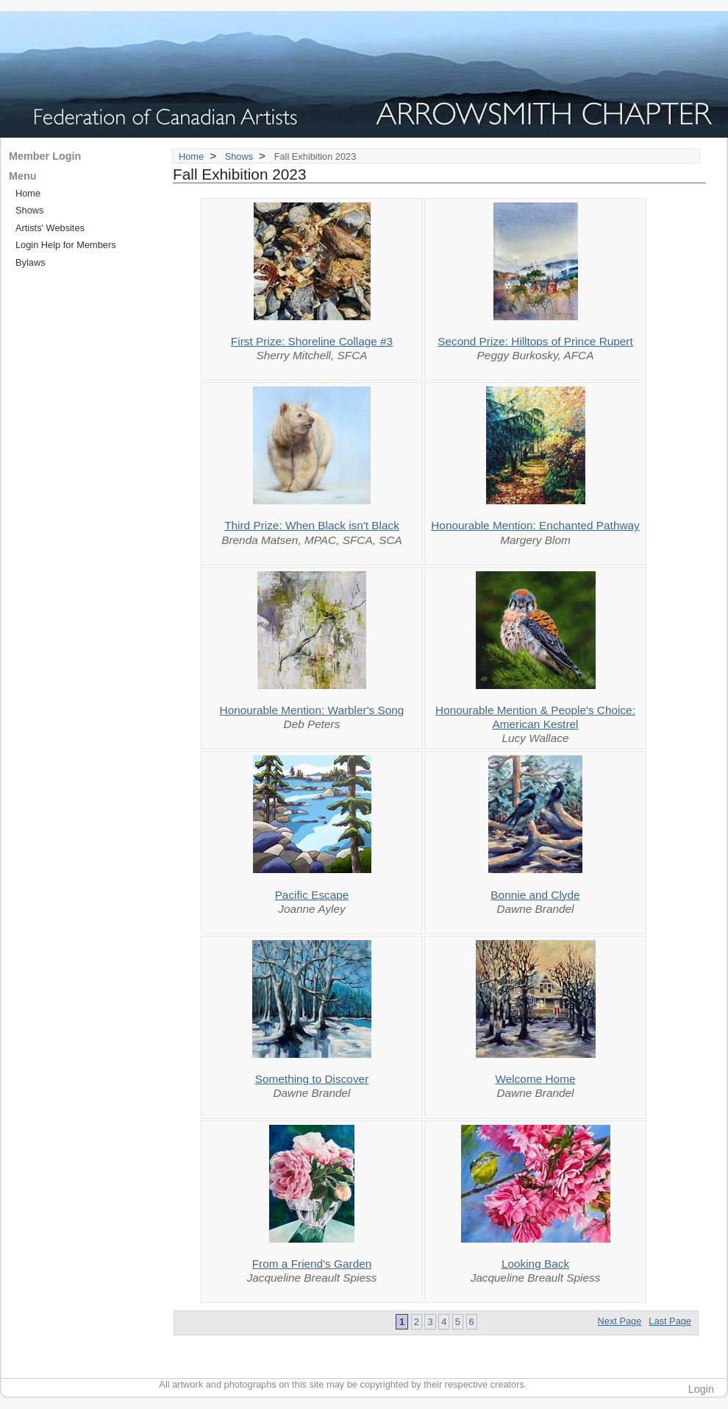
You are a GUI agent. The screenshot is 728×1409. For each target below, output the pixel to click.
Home (191, 156)
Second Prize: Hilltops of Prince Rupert (535, 341)
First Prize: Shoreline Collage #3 (312, 341)
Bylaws (30, 262)
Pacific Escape (312, 895)
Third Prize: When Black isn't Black (311, 525)
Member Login (45, 156)
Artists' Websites (50, 227)
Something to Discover (312, 1079)
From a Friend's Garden (312, 1263)
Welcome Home (536, 1079)
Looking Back (535, 1263)
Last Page (670, 1321)
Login (701, 1389)
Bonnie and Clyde (534, 895)
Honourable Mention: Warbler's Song (312, 710)
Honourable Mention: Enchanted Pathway (535, 525)
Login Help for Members (65, 244)
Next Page (620, 1321)
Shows (239, 156)
